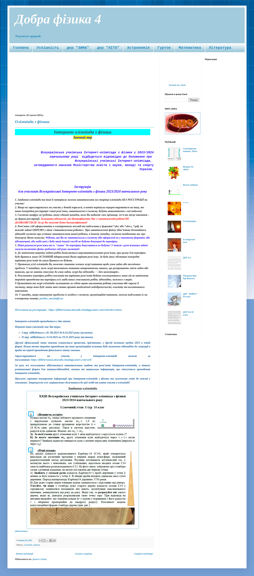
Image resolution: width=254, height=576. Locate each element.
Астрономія (138, 48)
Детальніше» (21, 531)
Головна (21, 48)
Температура (189, 221)
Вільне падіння (190, 185)
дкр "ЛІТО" (108, 48)
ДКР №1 (187, 257)
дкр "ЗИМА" (78, 48)
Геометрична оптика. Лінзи (190, 150)
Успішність (48, 48)
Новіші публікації (24, 553)
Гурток (164, 48)
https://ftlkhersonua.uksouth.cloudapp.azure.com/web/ (61, 359)
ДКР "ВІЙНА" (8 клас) (190, 295)
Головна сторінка (83, 553)
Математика (190, 48)
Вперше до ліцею (188, 168)
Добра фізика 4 (58, 19)
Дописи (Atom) (39, 559)
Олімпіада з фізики (32, 121)
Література (220, 48)
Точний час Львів (177, 85)
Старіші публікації (143, 553)
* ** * (186, 203)
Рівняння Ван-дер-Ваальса (190, 277)
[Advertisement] (84, 86)
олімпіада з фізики (32, 545)
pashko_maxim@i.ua (51, 298)
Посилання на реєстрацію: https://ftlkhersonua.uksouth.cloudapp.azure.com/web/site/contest (68, 309)
